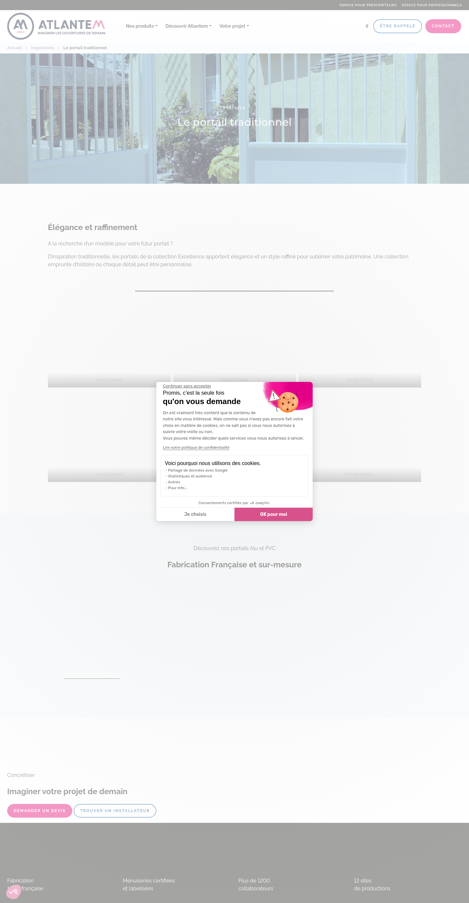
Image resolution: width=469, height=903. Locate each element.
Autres (174, 482)
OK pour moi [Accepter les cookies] (273, 514)
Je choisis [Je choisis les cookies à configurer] (195, 514)
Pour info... (177, 488)
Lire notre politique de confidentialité (196, 447)
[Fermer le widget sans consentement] (187, 386)
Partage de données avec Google (198, 470)
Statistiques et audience (190, 476)
